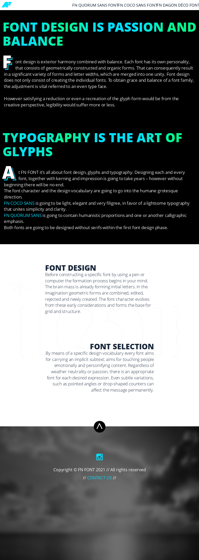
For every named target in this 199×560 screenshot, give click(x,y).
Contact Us (99, 478)
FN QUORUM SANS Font (95, 5)
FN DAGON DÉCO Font (178, 5)
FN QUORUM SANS (23, 216)
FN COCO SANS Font (137, 5)
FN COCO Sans (19, 203)
